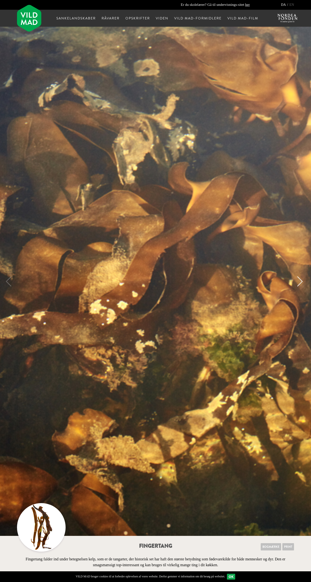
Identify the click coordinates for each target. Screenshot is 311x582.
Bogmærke (270, 547)
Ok (231, 576)
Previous (11, 281)
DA (283, 5)
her (247, 5)
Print (288, 547)
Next (298, 281)
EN (291, 5)
